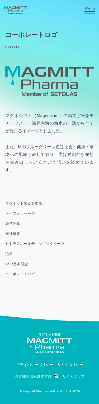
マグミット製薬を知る (23, 203)
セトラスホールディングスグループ (34, 244)
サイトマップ (73, 377)
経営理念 (12, 223)
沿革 (9, 254)
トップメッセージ (20, 213)
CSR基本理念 (16, 264)
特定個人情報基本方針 (36, 376)
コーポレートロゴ (20, 274)
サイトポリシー (70, 365)
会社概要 (12, 233)
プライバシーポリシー (34, 365)
